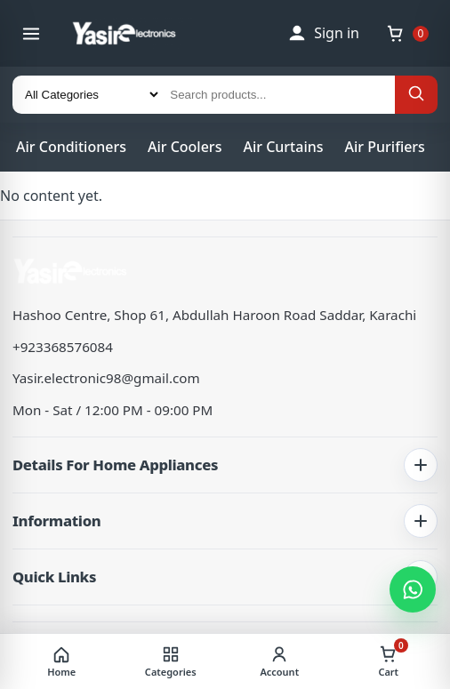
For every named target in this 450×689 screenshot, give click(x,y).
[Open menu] (31, 34)
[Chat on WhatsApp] (413, 589)
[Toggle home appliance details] (421, 465)
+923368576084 (62, 347)
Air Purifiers (385, 146)
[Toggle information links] (421, 521)
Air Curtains (283, 146)
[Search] (416, 95)
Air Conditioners (71, 146)
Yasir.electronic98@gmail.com (106, 378)
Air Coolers (185, 146)
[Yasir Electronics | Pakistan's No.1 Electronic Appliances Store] (135, 33)
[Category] (86, 95)
